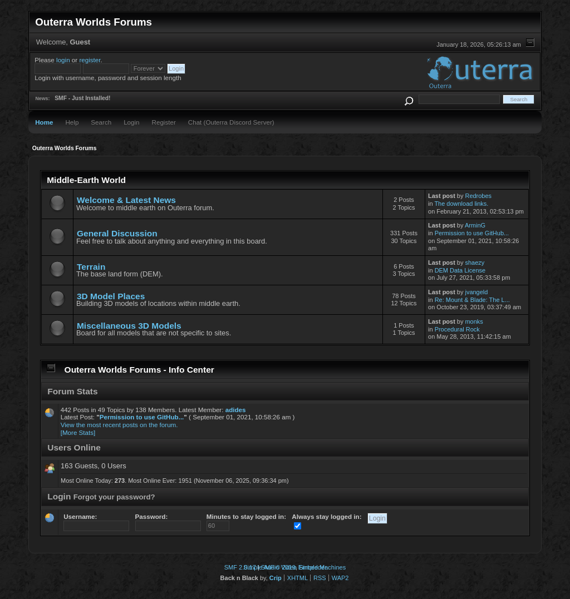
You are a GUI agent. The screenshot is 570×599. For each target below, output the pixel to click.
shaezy (474, 262)
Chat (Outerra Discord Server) (231, 122)
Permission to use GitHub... (472, 233)
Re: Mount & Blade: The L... (472, 299)
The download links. (461, 203)
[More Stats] (78, 432)
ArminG (475, 225)
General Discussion (117, 233)
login (63, 59)
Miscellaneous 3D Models (129, 325)
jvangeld (476, 292)
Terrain (91, 266)
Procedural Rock (457, 329)
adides (235, 409)
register (89, 59)
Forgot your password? (114, 497)
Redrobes (478, 195)
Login (131, 122)
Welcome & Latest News (126, 200)
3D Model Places (111, 296)
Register (164, 122)
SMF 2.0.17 (240, 567)
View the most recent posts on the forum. (119, 424)
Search (101, 122)
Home (44, 122)
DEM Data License (460, 270)
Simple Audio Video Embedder (285, 567)
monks (474, 321)
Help (71, 122)
